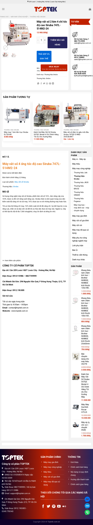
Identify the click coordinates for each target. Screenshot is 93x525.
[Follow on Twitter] (48, 507)
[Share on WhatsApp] (38, 83)
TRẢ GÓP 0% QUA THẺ (44, 56)
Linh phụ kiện (77, 245)
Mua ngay (54, 68)
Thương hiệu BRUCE (79, 187)
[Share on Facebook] (41, 83)
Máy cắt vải (77, 225)
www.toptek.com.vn (19, 311)
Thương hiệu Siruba (37, 17)
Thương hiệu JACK (81, 182)
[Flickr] (64, 507)
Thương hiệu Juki (80, 173)
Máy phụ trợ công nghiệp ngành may (79, 239)
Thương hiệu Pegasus (79, 200)
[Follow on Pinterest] (53, 507)
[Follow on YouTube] (59, 507)
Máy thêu (76, 164)
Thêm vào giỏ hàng (57, 42)
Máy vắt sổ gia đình (80, 220)
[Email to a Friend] (47, 83)
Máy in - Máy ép (79, 159)
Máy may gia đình (79, 216)
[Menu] (3, 9)
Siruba (48, 78)
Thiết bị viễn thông (79, 255)
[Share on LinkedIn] (53, 83)
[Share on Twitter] (44, 83)
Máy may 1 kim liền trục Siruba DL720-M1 (16, 133)
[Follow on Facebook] (43, 507)
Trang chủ (4, 17)
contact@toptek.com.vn (18, 308)
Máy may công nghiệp (19, 17)
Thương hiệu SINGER (79, 193)
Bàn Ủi (75, 250)
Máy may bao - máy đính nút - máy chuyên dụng (81, 208)
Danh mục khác (78, 259)
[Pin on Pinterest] (50, 83)
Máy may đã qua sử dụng (80, 231)
